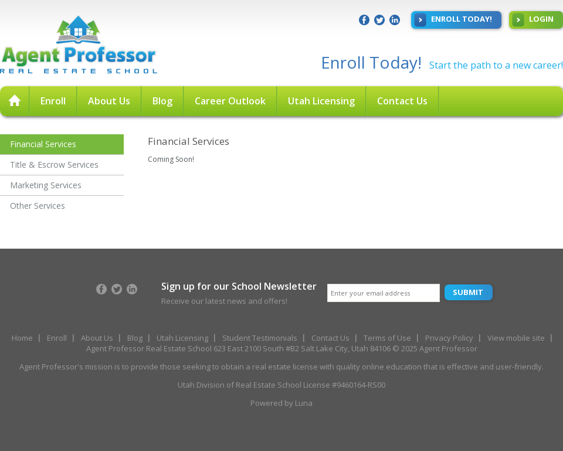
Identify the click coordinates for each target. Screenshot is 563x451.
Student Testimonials (259, 338)
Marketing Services (46, 185)
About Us (109, 100)
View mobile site (516, 338)
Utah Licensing (321, 100)
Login (533, 20)
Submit (468, 292)
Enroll (53, 100)
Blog (162, 100)
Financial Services (43, 144)
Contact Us (402, 100)
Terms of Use (387, 338)
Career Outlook (230, 100)
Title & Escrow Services (54, 164)
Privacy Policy (449, 338)
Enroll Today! (453, 20)
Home (22, 338)
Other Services (37, 205)
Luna (304, 403)
